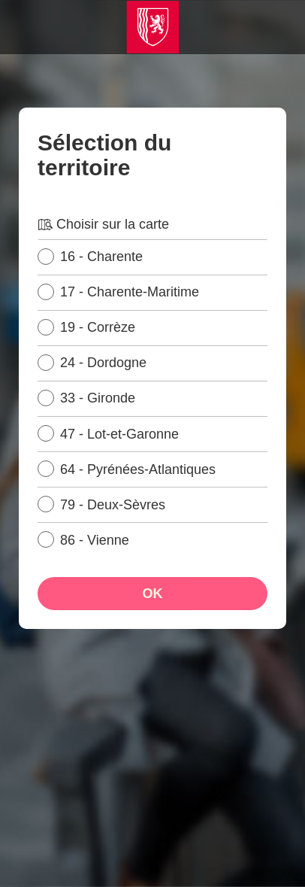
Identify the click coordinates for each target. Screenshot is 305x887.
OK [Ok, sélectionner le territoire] (153, 593)
